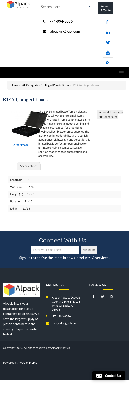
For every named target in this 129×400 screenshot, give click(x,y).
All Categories (31, 85)
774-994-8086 (61, 21)
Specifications (28, 166)
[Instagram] (112, 296)
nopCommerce (28, 362)
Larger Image (21, 144)
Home (14, 85)
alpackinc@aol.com (65, 31)
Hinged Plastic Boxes (56, 85)
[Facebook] (93, 296)
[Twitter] (102, 296)
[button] (108, 375)
